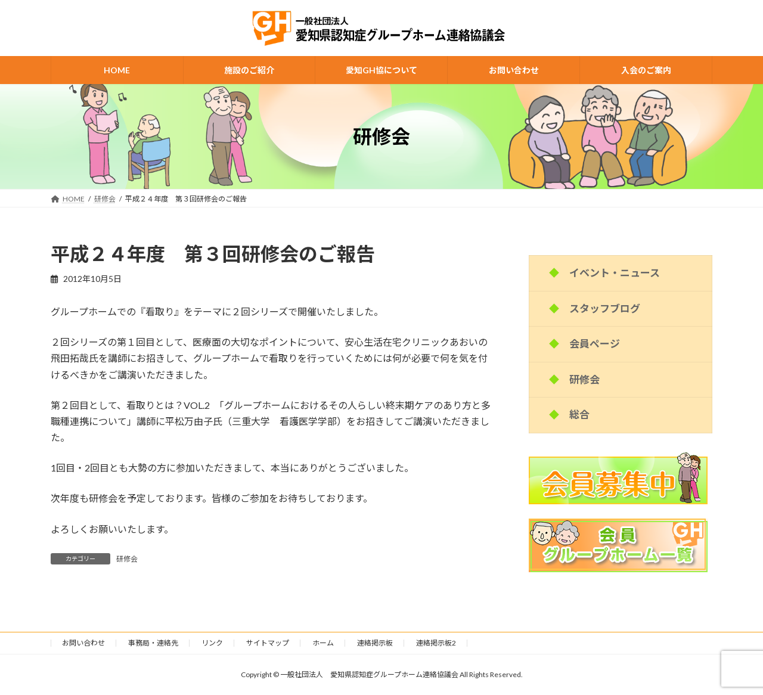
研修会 (127, 558)
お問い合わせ (83, 642)
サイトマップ (267, 642)
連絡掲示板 (375, 642)
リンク (212, 642)
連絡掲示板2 (436, 642)
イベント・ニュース (614, 272)
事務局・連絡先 (153, 642)
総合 (579, 414)
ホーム (323, 642)
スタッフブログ (604, 308)
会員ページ (594, 343)
